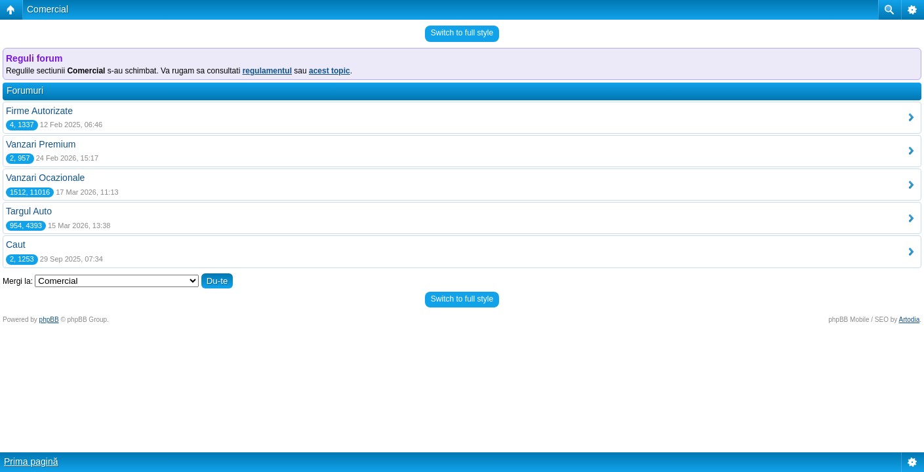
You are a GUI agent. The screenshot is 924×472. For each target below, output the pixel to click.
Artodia (909, 319)
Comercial (47, 9)
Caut (16, 244)
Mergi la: (18, 281)
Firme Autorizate (39, 111)
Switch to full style (462, 32)
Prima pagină (31, 461)
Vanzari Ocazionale (45, 177)
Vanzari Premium (40, 144)
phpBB (49, 319)
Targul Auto (29, 211)
